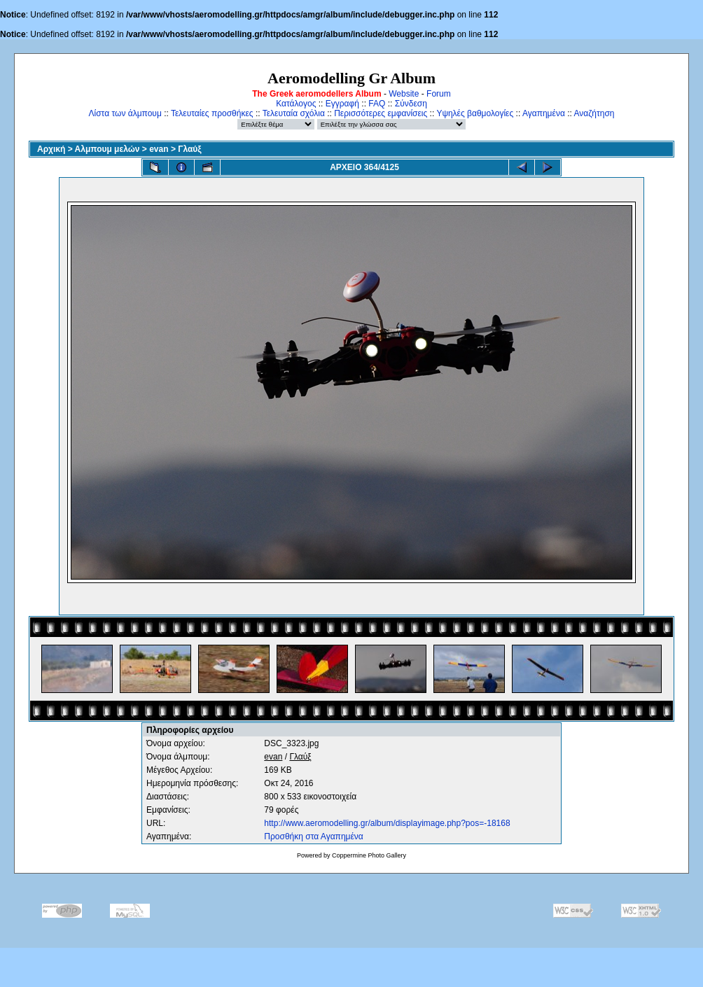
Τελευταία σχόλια (294, 113)
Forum (438, 94)
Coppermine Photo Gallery (369, 855)
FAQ (376, 103)
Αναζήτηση (594, 113)
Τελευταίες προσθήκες (212, 113)
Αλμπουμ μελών (107, 149)
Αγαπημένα (543, 113)
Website (404, 94)
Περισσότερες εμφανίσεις (380, 113)
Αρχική (51, 149)
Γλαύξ (189, 149)
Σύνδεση (411, 103)
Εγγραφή (342, 103)
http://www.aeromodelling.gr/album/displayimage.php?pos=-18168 (387, 823)
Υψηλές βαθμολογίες (474, 113)
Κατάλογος (296, 103)
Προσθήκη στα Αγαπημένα (313, 836)
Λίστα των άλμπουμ (125, 113)
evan (158, 149)
